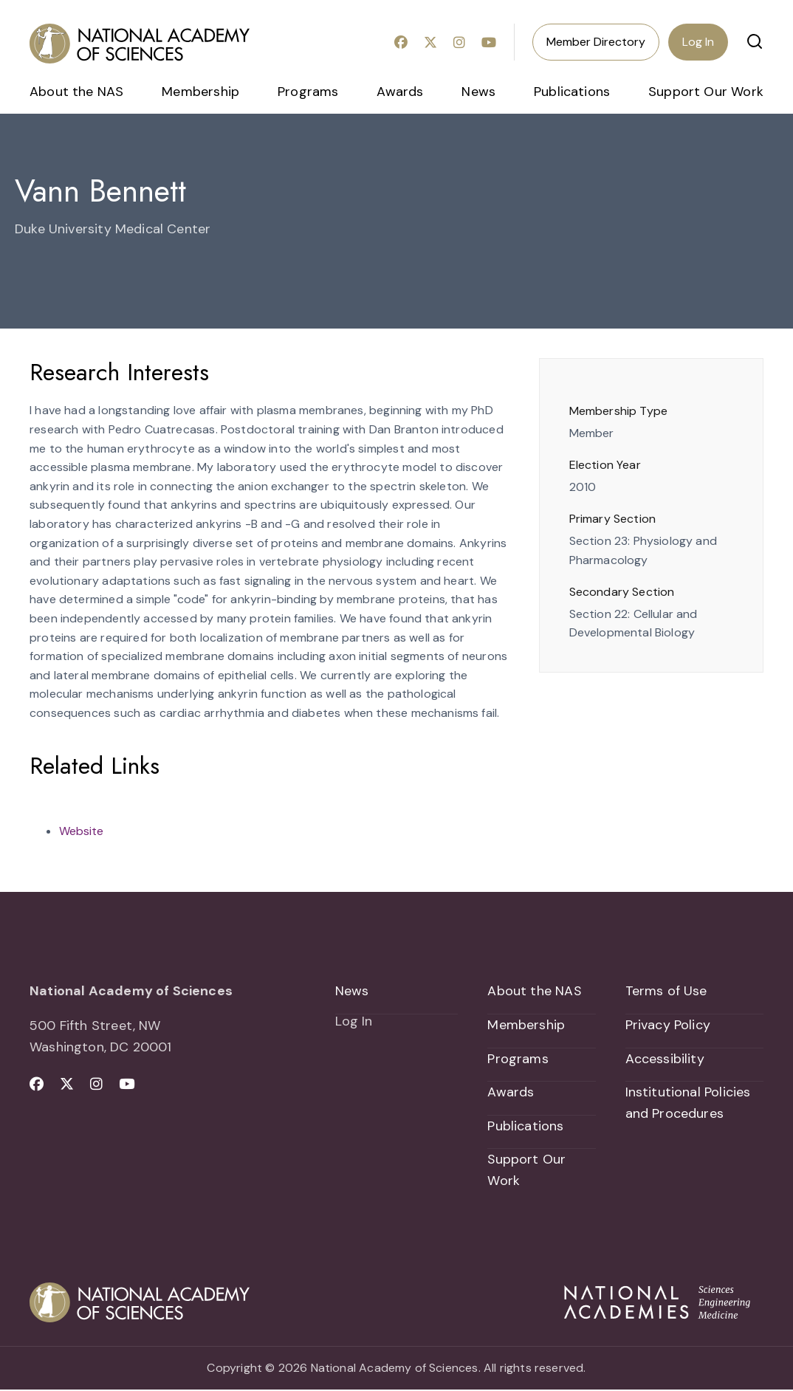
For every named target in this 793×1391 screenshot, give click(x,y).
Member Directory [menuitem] (595, 41)
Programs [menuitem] (308, 91)
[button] (754, 41)
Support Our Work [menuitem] (705, 91)
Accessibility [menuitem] (664, 1059)
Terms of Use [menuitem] (666, 991)
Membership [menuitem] (200, 91)
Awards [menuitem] (400, 91)
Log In (698, 41)
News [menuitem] (478, 91)
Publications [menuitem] (572, 91)
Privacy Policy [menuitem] (668, 1025)
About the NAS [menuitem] (76, 91)
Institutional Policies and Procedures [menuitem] (688, 1103)
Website (81, 831)
